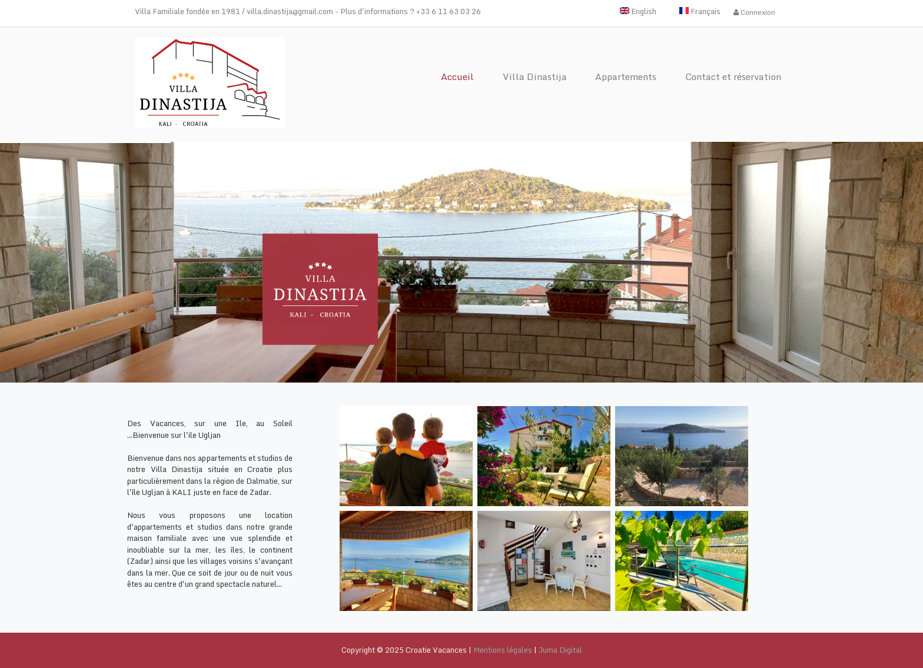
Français (700, 11)
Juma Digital (560, 649)
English (638, 11)
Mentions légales (502, 649)
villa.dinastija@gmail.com (290, 11)
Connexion (754, 12)
